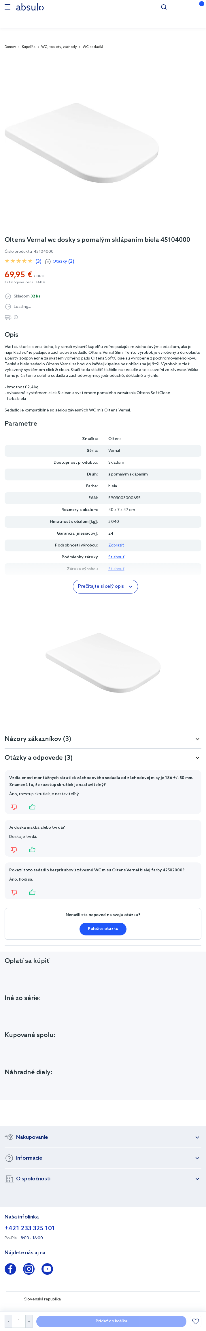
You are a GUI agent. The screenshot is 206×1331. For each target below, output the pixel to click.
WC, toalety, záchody (59, 47)
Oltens (115, 439)
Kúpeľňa (28, 47)
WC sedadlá (93, 47)
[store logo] (30, 6)
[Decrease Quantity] (8, 1321)
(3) (38, 261)
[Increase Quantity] (29, 1321)
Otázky (63, 261)
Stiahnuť (116, 557)
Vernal (114, 450)
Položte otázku (103, 928)
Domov (10, 47)
